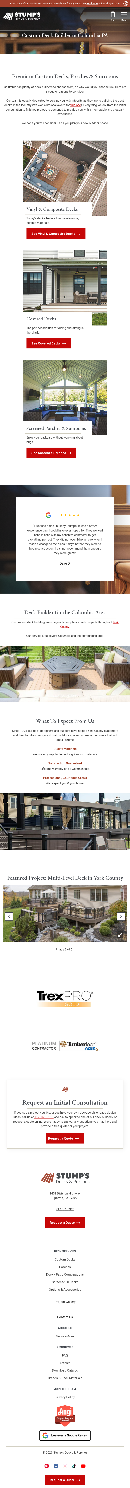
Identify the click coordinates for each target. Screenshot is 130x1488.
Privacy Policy (65, 1397)
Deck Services (65, 1251)
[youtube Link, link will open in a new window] (83, 1466)
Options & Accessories (65, 1289)
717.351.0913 (65, 1209)
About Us (65, 1328)
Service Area (65, 1336)
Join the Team (65, 1389)
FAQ (65, 1355)
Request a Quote (62, 1222)
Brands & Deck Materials (65, 1378)
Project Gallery (65, 1302)
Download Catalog (65, 1370)
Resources (65, 1347)
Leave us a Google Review (65, 1435)
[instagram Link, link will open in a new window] (65, 1466)
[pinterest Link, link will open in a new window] (47, 1466)
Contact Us (65, 1317)
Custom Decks (65, 1259)
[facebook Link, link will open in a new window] (56, 1466)
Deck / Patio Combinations (65, 1274)
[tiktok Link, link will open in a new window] (74, 1466)
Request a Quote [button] (61, 1138)
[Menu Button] (124, 17)
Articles (65, 1363)
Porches (65, 1267)
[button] (9, 916)
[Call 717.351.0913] (113, 17)
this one (75, 105)
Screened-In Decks (65, 1282)
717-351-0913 (44, 1117)
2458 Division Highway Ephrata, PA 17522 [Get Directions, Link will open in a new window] (65, 1196)
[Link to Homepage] (21, 17)
